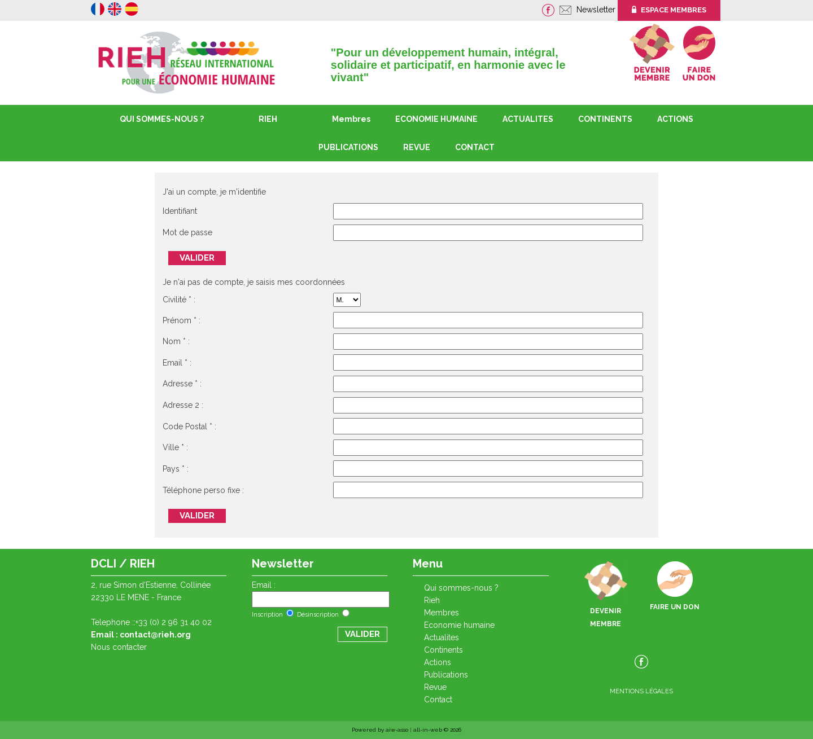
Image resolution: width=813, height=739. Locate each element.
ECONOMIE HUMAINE (436, 119)
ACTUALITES (527, 119)
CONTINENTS (443, 649)
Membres (351, 119)
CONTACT (475, 147)
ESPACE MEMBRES (669, 10)
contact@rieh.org (155, 634)
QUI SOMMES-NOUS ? (162, 119)
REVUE (416, 147)
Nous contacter (119, 647)
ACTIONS (675, 119)
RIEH (268, 119)
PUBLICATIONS (446, 674)
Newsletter (597, 9)
